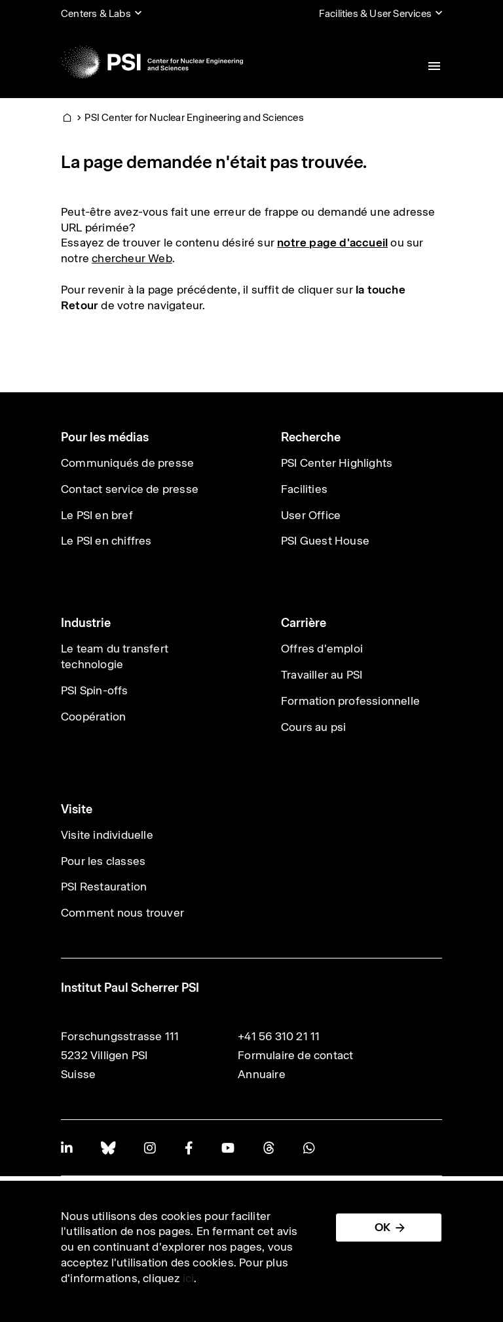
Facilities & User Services (375, 13)
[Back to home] (152, 62)
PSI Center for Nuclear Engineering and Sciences (193, 117)
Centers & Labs (96, 13)
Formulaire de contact (295, 1055)
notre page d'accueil (332, 242)
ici (189, 1278)
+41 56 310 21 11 (279, 1036)
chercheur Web (132, 258)
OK (382, 1227)
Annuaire (262, 1074)
